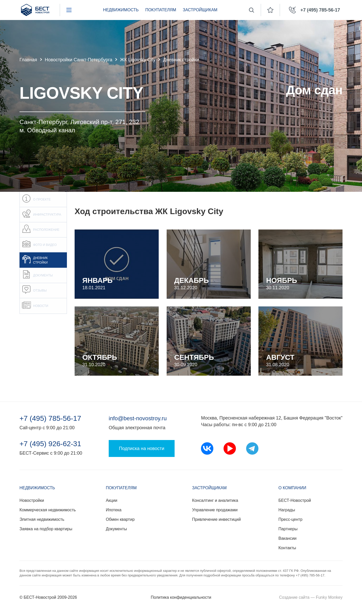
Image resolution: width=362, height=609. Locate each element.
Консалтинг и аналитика (215, 500)
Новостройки (31, 500)
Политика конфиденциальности (181, 597)
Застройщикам (200, 10)
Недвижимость (121, 10)
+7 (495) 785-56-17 (50, 418)
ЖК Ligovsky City (137, 59)
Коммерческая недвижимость (47, 510)
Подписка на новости (141, 448)
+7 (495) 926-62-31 (50, 444)
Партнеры (287, 529)
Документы (116, 529)
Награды (286, 510)
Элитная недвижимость (41, 519)
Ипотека (114, 510)
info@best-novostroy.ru (138, 418)
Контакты (287, 548)
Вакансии (287, 538)
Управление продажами (214, 510)
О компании (292, 488)
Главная (28, 59)
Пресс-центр (290, 519)
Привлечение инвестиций (216, 519)
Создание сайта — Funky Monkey (311, 597)
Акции (111, 500)
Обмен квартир (120, 519)
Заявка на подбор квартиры (45, 529)
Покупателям (160, 10)
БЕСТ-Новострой (294, 500)
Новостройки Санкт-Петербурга (78, 59)
